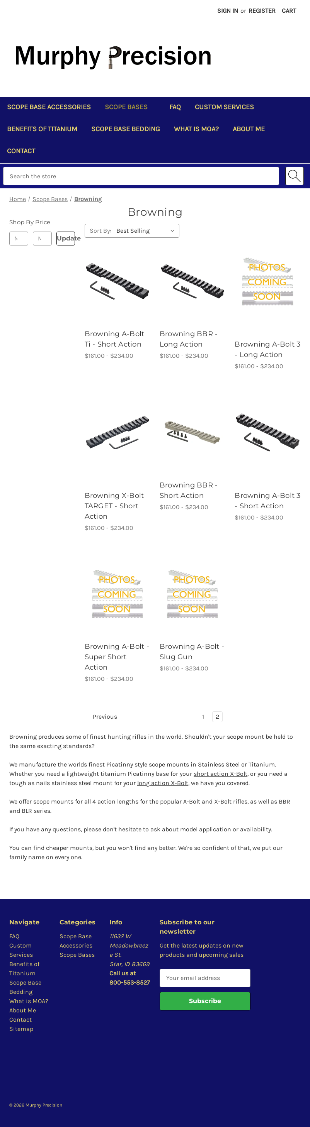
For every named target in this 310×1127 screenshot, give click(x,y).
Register (262, 10)
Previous (101, 717)
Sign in (227, 10)
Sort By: (100, 230)
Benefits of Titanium (42, 129)
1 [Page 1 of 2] (203, 716)
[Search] (294, 176)
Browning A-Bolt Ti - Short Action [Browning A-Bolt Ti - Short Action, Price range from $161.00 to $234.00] (115, 339)
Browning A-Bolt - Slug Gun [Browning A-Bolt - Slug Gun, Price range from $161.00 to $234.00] (192, 651)
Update (66, 238)
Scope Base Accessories (49, 107)
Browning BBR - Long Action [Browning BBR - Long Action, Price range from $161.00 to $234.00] (189, 339)
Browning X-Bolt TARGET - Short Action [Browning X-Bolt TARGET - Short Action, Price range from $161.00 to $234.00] (114, 506)
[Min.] (18, 238)
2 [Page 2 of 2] (217, 716)
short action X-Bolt (220, 773)
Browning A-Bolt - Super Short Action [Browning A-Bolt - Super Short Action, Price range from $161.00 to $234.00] (117, 657)
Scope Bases (130, 107)
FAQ (175, 107)
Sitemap (21, 1028)
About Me (249, 129)
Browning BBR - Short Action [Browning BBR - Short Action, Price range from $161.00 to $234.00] (189, 490)
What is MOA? (196, 129)
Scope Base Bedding (125, 129)
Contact (21, 151)
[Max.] (42, 238)
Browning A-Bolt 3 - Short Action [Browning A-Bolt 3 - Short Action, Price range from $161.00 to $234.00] (267, 500)
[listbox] (147, 230)
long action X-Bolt (162, 783)
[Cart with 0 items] (289, 11)
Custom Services (224, 107)
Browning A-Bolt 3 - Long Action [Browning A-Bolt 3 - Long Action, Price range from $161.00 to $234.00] (267, 349)
